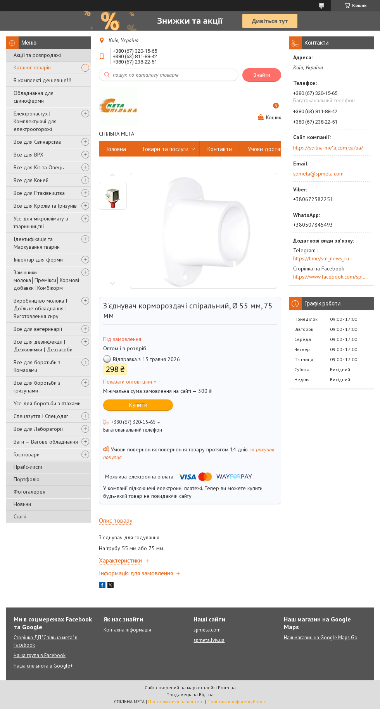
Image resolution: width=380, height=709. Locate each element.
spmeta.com (207, 629)
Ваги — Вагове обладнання (46, 441)
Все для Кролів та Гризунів (45, 205)
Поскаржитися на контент (176, 701)
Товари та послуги (165, 149)
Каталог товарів (32, 67)
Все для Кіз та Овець (39, 167)
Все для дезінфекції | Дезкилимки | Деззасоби (43, 345)
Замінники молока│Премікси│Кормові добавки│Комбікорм (46, 280)
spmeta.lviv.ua (209, 640)
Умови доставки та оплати (282, 149)
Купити (138, 404)
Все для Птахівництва (39, 192)
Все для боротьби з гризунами (37, 386)
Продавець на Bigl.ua (190, 694)
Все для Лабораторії (38, 428)
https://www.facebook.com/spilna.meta (331, 276)
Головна (116, 149)
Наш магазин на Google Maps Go (321, 637)
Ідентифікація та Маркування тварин (37, 243)
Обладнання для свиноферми (34, 96)
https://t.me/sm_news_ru (321, 258)
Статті (20, 516)
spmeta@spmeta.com (318, 173)
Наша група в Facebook (40, 655)
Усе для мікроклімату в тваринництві (41, 222)
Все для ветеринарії (38, 328)
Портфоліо (27, 479)
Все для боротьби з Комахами (37, 366)
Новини (22, 504)
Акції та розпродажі (37, 55)
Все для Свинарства (37, 141)
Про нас (342, 149)
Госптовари (27, 454)
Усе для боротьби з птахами (47, 403)
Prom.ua (227, 687)
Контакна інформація (127, 629)
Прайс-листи (28, 466)
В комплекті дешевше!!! (42, 80)
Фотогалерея (29, 491)
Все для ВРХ (28, 154)
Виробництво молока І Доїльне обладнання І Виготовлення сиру (40, 308)
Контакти (219, 149)
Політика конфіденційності (236, 701)
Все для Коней (31, 180)
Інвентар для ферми (38, 259)
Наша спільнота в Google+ (43, 666)
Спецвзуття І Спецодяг (41, 416)
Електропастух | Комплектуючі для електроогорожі (35, 121)
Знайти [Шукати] (261, 75)
